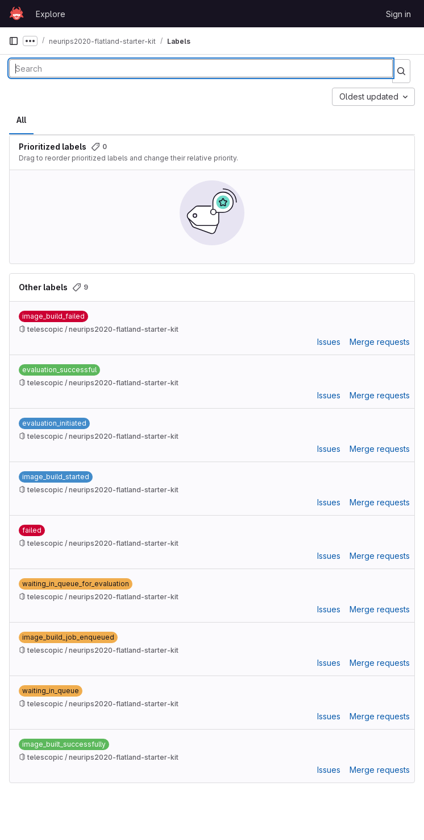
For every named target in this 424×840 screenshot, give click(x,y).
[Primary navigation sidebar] (14, 41)
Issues (328, 342)
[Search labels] (201, 68)
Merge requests (380, 342)
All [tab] (21, 120)
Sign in (398, 14)
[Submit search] (401, 71)
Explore (50, 14)
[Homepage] (16, 14)
